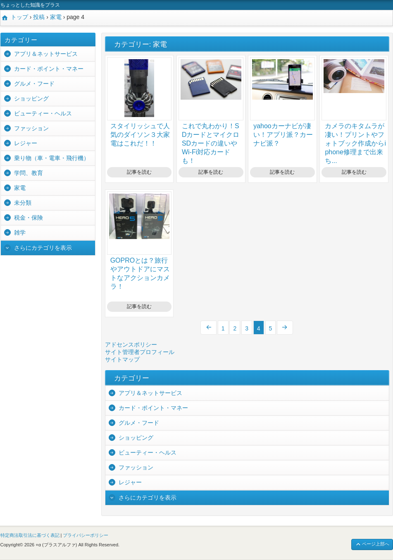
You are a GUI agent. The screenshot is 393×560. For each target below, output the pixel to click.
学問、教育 (28, 173)
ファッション (31, 128)
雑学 (20, 232)
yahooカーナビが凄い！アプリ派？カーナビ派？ (283, 134)
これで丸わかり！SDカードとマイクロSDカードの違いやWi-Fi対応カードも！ (211, 143)
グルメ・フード (34, 83)
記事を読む (139, 172)
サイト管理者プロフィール (139, 352)
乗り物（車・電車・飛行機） (51, 158)
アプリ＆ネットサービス (46, 53)
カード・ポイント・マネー (48, 68)
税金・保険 (28, 217)
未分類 (22, 202)
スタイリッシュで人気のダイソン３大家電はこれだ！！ (140, 134)
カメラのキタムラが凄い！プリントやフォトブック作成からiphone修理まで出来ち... (355, 143)
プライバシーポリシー (85, 535)
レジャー (25, 143)
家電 (20, 187)
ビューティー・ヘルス (43, 113)
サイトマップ (122, 359)
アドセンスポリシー (131, 344)
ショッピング (31, 98)
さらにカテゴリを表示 (43, 247)
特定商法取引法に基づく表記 (30, 535)
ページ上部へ (372, 544)
